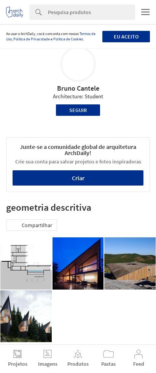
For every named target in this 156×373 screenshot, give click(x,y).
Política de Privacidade (31, 39)
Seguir (78, 110)
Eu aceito (126, 36)
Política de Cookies (68, 39)
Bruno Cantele (78, 88)
